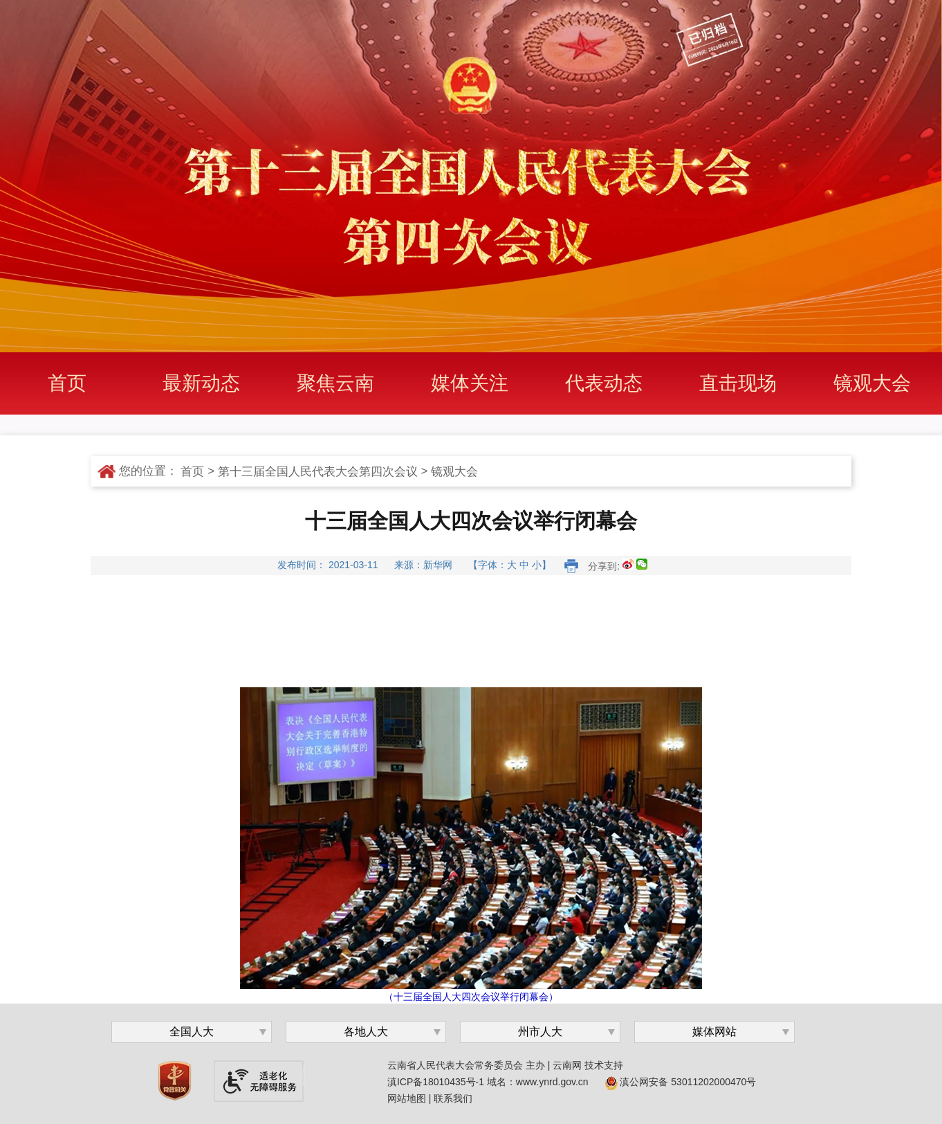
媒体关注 (469, 383)
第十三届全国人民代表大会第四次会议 (318, 471)
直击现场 (738, 383)
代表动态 (604, 383)
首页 (67, 383)
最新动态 (201, 383)
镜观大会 (872, 383)
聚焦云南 (335, 383)
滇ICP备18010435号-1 (435, 1081)
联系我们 (453, 1098)
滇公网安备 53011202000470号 (681, 1081)
